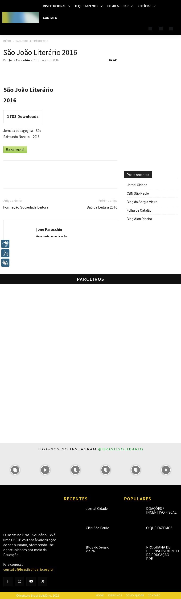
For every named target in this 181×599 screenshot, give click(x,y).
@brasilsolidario (121, 449)
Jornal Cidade (137, 185)
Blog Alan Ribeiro (139, 219)
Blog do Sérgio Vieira (142, 202)
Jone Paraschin (19, 60)
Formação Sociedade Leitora (25, 207)
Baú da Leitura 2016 (102, 207)
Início (7, 41)
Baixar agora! (15, 149)
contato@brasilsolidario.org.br (28, 569)
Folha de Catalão (139, 210)
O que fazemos (159, 527)
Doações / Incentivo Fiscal (161, 510)
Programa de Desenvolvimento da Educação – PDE (162, 553)
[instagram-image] (15, 470)
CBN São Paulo (138, 193)
